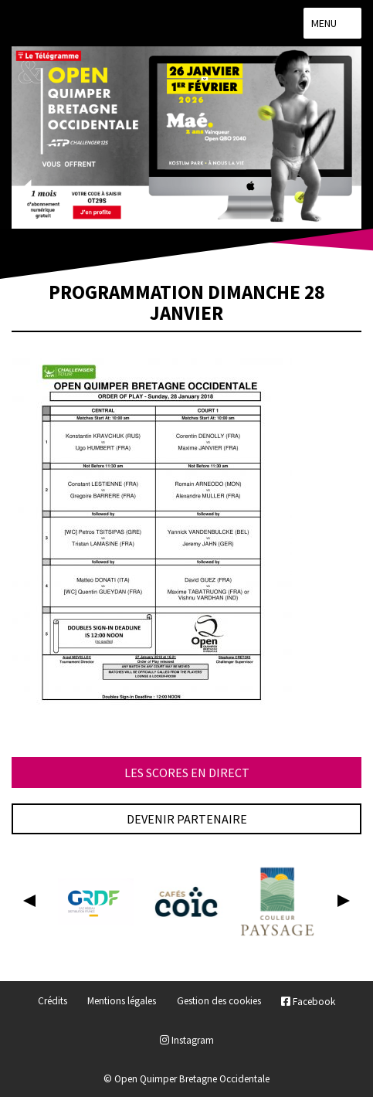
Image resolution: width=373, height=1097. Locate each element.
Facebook (308, 1001)
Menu (332, 23)
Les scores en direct (186, 772)
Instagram (187, 1040)
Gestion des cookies (219, 1001)
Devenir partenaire (187, 819)
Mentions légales (121, 1001)
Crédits (52, 1001)
